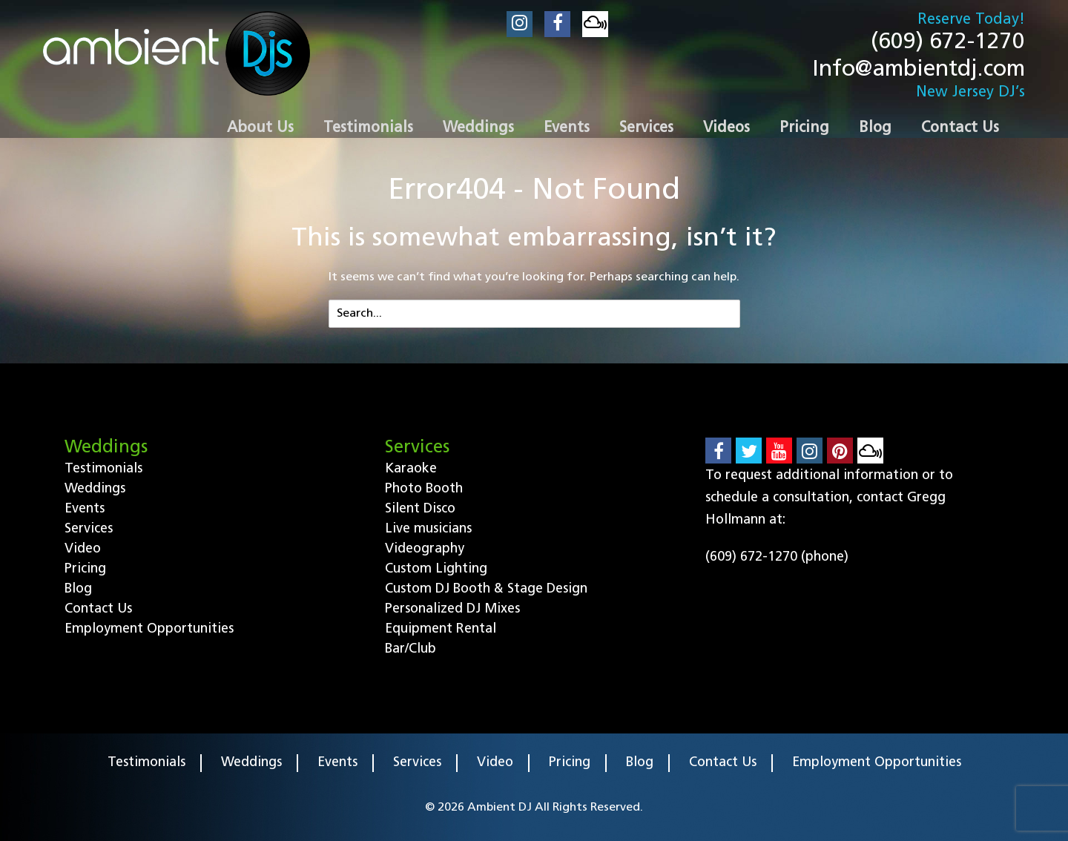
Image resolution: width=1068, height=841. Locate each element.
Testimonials (103, 469)
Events (85, 509)
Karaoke (411, 469)
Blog (78, 589)
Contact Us (98, 609)
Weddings (95, 489)
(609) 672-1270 (948, 42)
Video (83, 549)
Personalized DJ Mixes (452, 609)
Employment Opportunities (149, 629)
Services (89, 529)
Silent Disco (420, 509)
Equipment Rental (440, 629)
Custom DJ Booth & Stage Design (486, 589)
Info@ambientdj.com (918, 70)
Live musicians (428, 529)
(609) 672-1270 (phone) (776, 557)
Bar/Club (410, 649)
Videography (424, 549)
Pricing (85, 569)
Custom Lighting (436, 569)
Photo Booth (424, 489)
